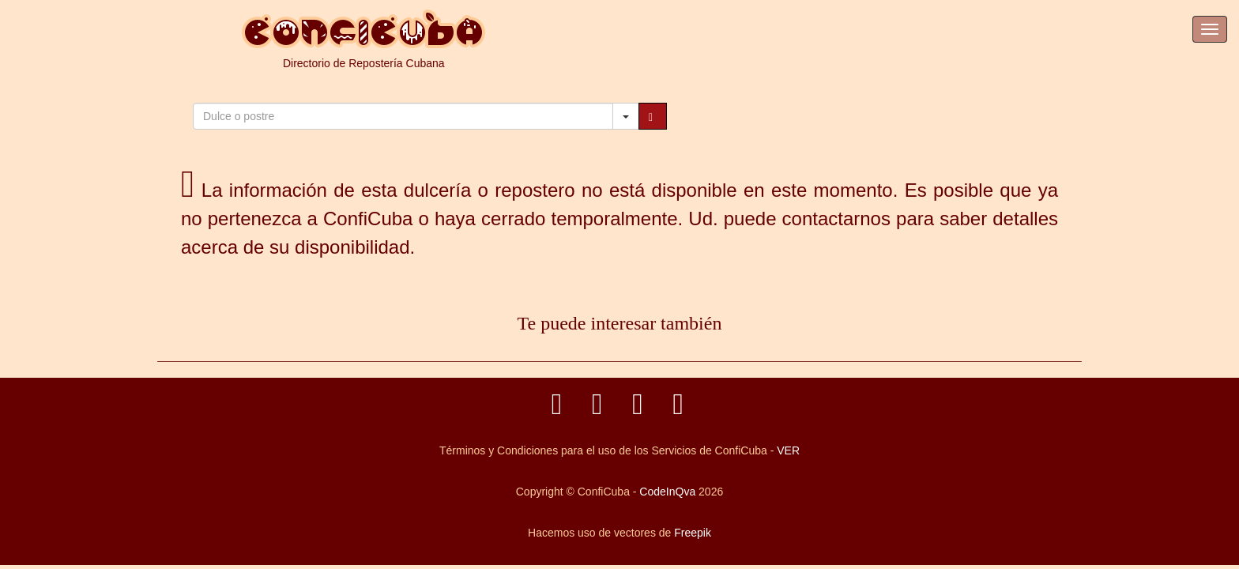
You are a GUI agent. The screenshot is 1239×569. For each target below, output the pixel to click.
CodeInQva (667, 491)
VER (788, 450)
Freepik (692, 532)
